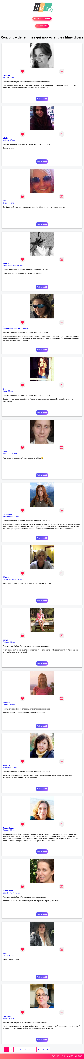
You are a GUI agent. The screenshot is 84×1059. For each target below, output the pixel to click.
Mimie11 (6, 138)
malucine (6, 765)
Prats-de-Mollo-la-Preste (12, 328)
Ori (4, 326)
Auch (5, 391)
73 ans (12, 642)
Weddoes (6, 75)
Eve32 (5, 389)
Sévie (5, 452)
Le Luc (5, 956)
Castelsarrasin (8, 893)
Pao (4, 201)
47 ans (18, 893)
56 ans (20, 266)
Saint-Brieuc (7, 517)
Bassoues (6, 454)
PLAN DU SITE (67, 1056)
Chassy (5, 705)
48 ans (12, 140)
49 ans (25, 328)
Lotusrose (7, 1016)
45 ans (14, 454)
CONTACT (78, 1056)
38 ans (12, 830)
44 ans (16, 517)
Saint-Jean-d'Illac (9, 266)
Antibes (6, 140)
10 (48, 1049)
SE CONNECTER (42, 26)
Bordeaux (6, 767)
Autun (5, 1018)
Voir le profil (42, 99)
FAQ (53, 1056)
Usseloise (6, 703)
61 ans (10, 391)
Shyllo (5, 954)
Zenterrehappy (8, 828)
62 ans (11, 1018)
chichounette (8, 891)
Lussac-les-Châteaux (11, 579)
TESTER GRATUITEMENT (42, 18)
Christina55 (7, 514)
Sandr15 (6, 264)
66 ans (11, 203)
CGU (58, 1056)
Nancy (5, 77)
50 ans (11, 77)
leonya (5, 640)
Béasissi (6, 577)
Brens (5, 203)
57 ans (11, 956)
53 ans (14, 767)
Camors (6, 830)
